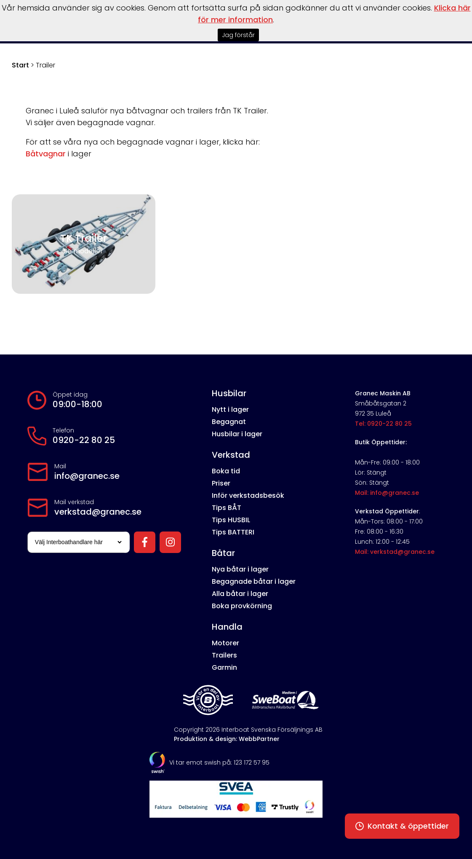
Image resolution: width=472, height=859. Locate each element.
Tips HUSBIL (231, 520)
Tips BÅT (226, 508)
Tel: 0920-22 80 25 (383, 423)
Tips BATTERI (233, 532)
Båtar (223, 553)
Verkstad (231, 455)
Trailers (224, 655)
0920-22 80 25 (84, 440)
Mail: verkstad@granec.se (395, 552)
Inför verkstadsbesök (248, 495)
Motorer (225, 643)
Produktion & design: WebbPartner (227, 739)
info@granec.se (87, 476)
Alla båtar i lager (240, 594)
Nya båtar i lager (240, 569)
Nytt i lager (230, 409)
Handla (227, 627)
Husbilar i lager (237, 434)
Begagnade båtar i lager (254, 581)
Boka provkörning (242, 606)
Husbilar (229, 393)
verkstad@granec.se (97, 511)
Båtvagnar (46, 153)
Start (20, 65)
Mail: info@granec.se (387, 493)
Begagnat (229, 422)
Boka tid (226, 471)
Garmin (224, 667)
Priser (221, 483)
